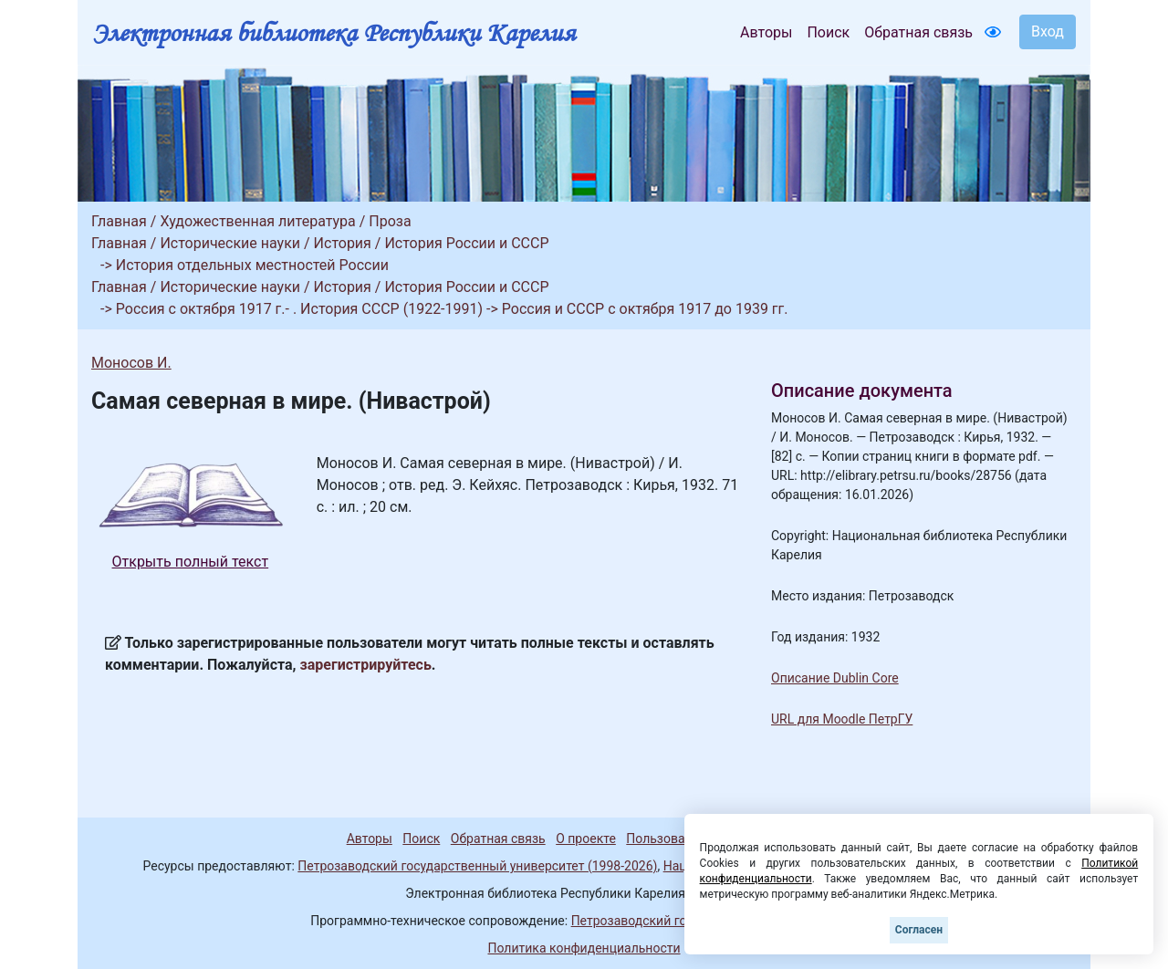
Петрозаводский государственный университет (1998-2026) (477, 866)
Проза (390, 221)
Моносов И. (131, 362)
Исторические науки (230, 243)
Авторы (766, 32)
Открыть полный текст (190, 561)
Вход (1047, 31)
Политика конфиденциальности (583, 948)
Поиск (828, 32)
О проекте (586, 838)
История (342, 243)
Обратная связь (918, 32)
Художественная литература (257, 221)
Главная (119, 221)
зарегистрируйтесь (366, 664)
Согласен (919, 929)
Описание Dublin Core (835, 678)
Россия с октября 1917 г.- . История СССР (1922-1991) (299, 309)
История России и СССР (466, 243)
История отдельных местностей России (252, 265)
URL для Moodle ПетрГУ (841, 719)
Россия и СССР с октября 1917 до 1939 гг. (645, 309)
